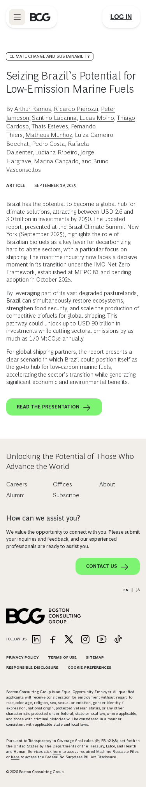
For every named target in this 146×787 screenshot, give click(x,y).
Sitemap (95, 657)
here (57, 751)
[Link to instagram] (85, 639)
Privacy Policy (22, 657)
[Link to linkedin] (36, 639)
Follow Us (16, 639)
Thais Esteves (50, 126)
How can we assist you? (43, 518)
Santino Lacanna (54, 117)
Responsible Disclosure (32, 667)
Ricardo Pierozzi (76, 109)
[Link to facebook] (52, 639)
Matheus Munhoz (48, 134)
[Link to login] (121, 17)
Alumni (15, 495)
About (107, 484)
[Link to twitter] (69, 639)
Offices (62, 484)
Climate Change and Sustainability (49, 56)
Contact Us (107, 567)
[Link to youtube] (102, 639)
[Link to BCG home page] (40, 17)
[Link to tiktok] (118, 639)
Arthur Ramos (32, 109)
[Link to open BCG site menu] (17, 17)
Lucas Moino (96, 117)
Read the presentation (54, 407)
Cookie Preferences (89, 667)
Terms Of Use (62, 657)
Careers (16, 484)
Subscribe (66, 495)
